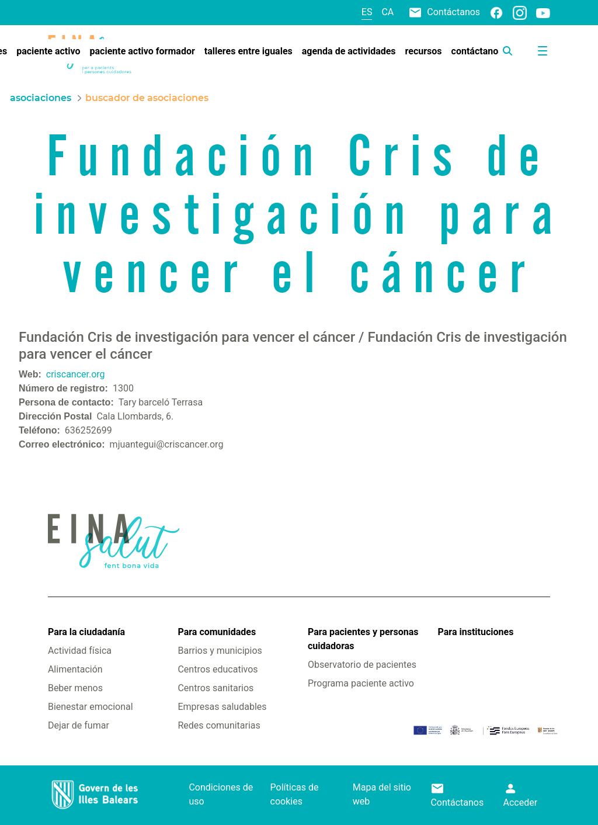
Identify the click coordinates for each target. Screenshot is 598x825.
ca (387, 12)
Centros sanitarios (215, 688)
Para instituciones (476, 631)
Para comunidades (217, 631)
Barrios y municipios (220, 650)
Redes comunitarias (219, 725)
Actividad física (80, 650)
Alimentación (75, 669)
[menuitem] (48, 51)
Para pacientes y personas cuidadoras (363, 638)
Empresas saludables (222, 706)
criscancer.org (75, 374)
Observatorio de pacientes (362, 664)
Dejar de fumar (78, 725)
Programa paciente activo (361, 683)
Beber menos (75, 688)
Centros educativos (218, 669)
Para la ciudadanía (86, 631)
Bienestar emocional (90, 706)
